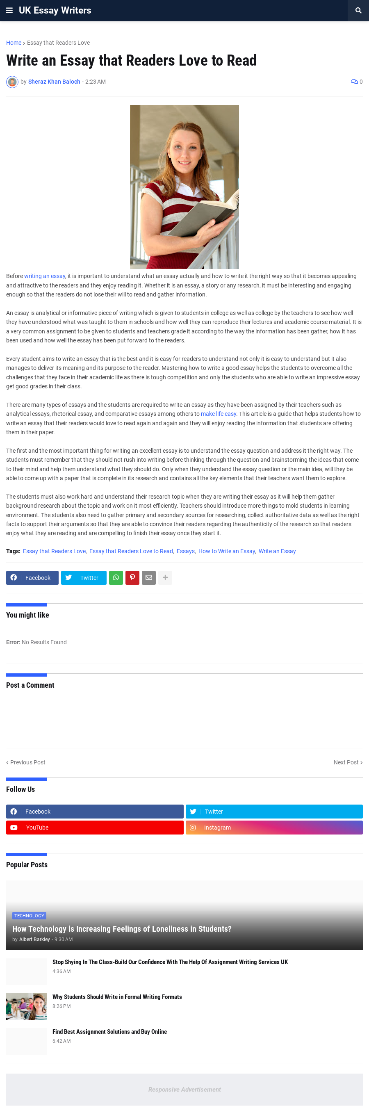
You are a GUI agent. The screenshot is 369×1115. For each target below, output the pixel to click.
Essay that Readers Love (58, 43)
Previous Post (28, 762)
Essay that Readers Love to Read (131, 551)
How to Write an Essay (226, 551)
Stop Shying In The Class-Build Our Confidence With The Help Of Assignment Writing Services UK (170, 962)
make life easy (218, 413)
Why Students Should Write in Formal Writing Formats (117, 997)
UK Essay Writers (55, 10)
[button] (9, 11)
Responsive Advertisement (184, 1089)
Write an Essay (277, 551)
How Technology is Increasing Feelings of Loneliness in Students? (122, 929)
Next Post (346, 762)
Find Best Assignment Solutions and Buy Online (109, 1031)
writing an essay (44, 276)
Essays (186, 551)
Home (13, 43)
